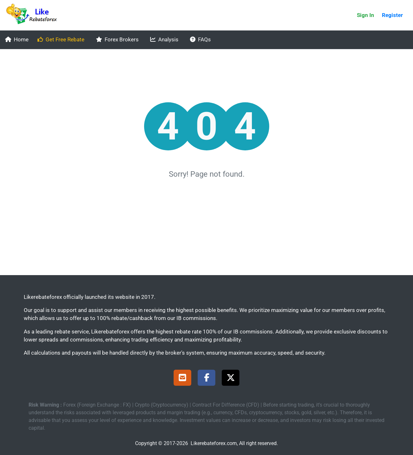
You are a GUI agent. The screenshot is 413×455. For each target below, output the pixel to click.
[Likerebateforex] (34, 15)
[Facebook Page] (206, 378)
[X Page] (230, 378)
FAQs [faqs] (200, 39)
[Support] (182, 378)
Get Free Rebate (61, 39)
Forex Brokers (117, 39)
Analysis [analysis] (164, 39)
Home (17, 39)
